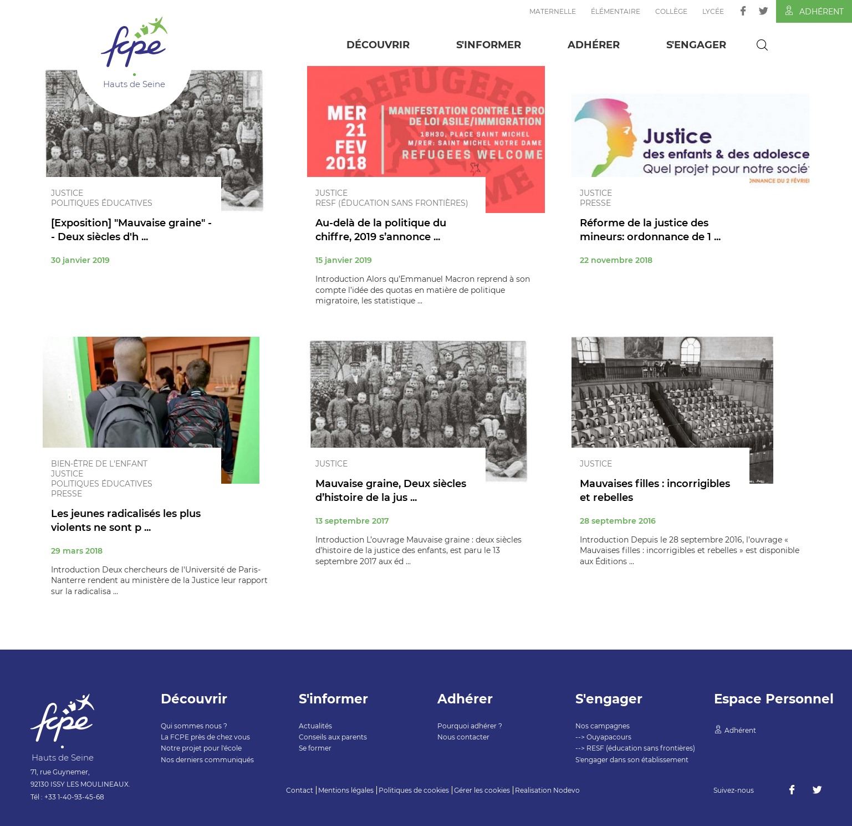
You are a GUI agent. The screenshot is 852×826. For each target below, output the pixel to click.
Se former (315, 748)
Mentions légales (346, 790)
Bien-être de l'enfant (99, 464)
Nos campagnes (602, 726)
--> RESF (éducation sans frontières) (635, 748)
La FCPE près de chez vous (205, 737)
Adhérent (814, 11)
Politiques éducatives (101, 203)
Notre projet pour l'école (201, 748)
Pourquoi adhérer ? (469, 726)
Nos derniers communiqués (207, 760)
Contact (299, 790)
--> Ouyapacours (603, 737)
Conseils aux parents (333, 737)
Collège (671, 11)
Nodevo (566, 790)
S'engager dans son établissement (631, 760)
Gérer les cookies (482, 790)
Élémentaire (615, 11)
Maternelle (552, 11)
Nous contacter (463, 737)
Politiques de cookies (414, 790)
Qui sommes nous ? (194, 726)
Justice (67, 193)
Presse (595, 203)
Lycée (713, 11)
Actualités (315, 726)
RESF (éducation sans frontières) (391, 203)
